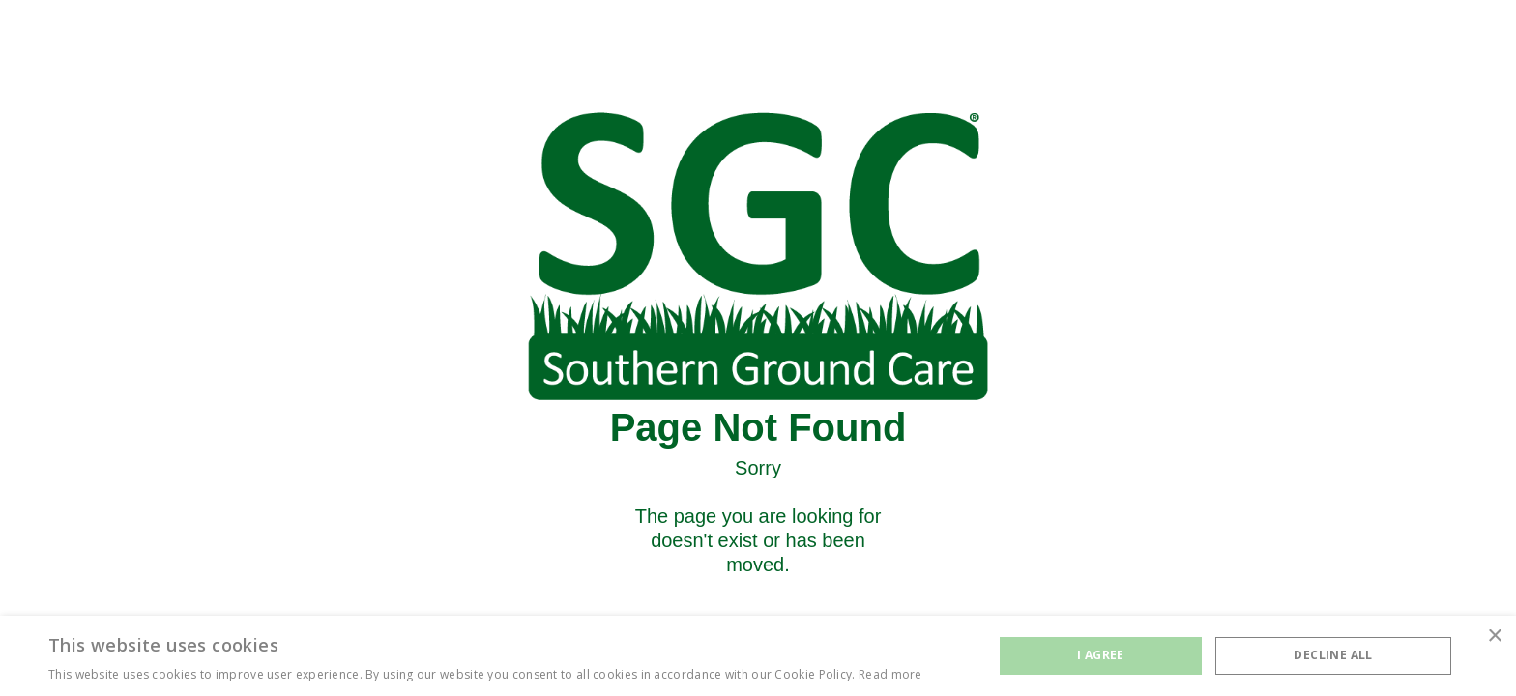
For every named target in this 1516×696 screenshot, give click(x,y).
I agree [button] (1100, 655)
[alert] (758, 656)
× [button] (1494, 636)
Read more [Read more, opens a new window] (890, 674)
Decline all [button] (1333, 655)
